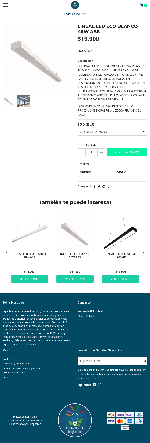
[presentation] (6, 58)
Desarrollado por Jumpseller (24, 424)
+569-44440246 (86, 315)
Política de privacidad (14, 372)
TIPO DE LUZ (86, 124)
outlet (6, 377)
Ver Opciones (29, 279)
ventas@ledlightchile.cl (90, 311)
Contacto (8, 359)
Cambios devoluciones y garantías (22, 368)
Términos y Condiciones (16, 363)
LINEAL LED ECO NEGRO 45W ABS (120, 255)
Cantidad (92, 145)
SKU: (80, 51)
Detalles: (83, 164)
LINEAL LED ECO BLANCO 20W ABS (29, 255)
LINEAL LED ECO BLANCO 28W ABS (75, 255)
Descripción (85, 61)
